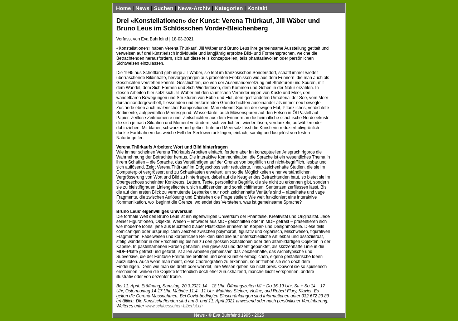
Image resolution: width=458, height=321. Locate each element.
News (142, 8)
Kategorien (229, 8)
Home (123, 8)
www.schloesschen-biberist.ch (174, 305)
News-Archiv (194, 8)
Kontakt (257, 8)
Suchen (163, 8)
